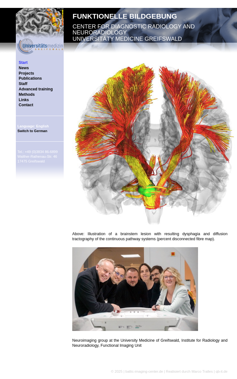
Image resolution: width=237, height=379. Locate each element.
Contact (26, 105)
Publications (30, 78)
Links (24, 100)
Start (23, 62)
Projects (26, 73)
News (24, 68)
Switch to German (32, 131)
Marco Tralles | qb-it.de (209, 371)
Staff (23, 84)
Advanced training (36, 89)
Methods (27, 94)
